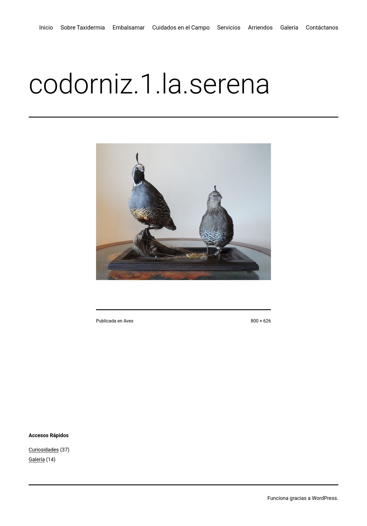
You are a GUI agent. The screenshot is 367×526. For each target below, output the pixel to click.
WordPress (324, 498)
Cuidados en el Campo (181, 27)
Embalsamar (128, 27)
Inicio (46, 27)
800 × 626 (261, 321)
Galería (289, 27)
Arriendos (260, 27)
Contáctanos (322, 27)
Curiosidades (44, 450)
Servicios (229, 27)
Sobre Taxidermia (82, 27)
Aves (128, 321)
